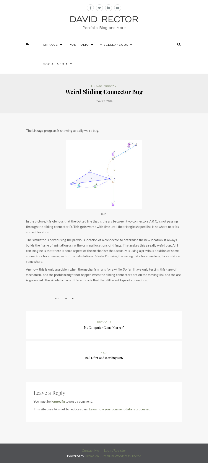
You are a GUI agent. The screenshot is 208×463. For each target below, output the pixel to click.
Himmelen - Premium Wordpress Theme (113, 456)
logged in (58, 401)
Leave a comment (65, 298)
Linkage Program (104, 86)
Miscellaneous (114, 44)
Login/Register (115, 450)
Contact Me (90, 450)
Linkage (50, 44)
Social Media (55, 64)
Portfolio (79, 44)
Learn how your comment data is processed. (120, 409)
